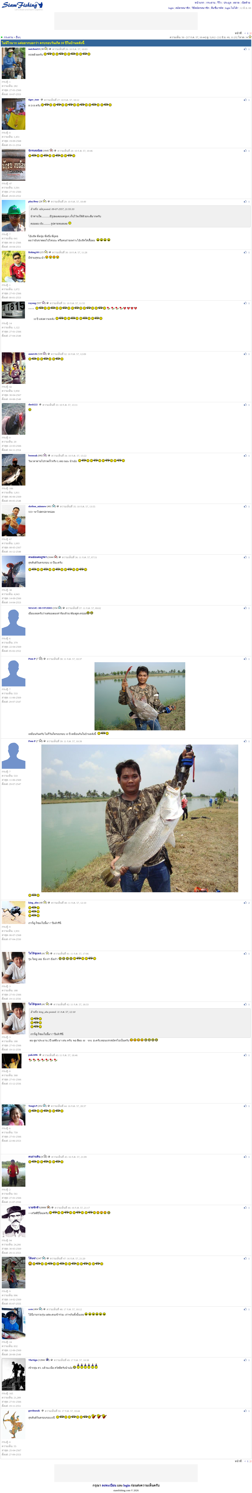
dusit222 (33, 404)
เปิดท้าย (246, 2)
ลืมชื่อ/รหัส (217, 7)
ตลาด (236, 2)
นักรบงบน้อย (35, 150)
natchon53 (34, 48)
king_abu (33, 902)
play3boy (33, 201)
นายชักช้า (34, 1207)
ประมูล (227, 2)
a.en (30, 1309)
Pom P (31, 658)
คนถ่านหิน (34, 1156)
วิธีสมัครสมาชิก (200, 7)
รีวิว (219, 2)
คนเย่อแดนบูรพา (37, 557)
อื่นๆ (18, 37)
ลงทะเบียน (109, 1485)
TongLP (32, 1105)
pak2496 (33, 1054)
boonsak (32, 455)
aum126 (32, 353)
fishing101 (34, 252)
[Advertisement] (126, 1473)
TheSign (32, 1359)
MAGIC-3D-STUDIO (40, 607)
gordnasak (34, 1410)
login (171, 7)
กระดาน (210, 2)
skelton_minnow (37, 506)
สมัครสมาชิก (182, 7)
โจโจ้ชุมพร (34, 953)
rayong (32, 303)
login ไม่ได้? (231, 7)
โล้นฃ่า (32, 1258)
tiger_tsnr (33, 99)
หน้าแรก (199, 2)
